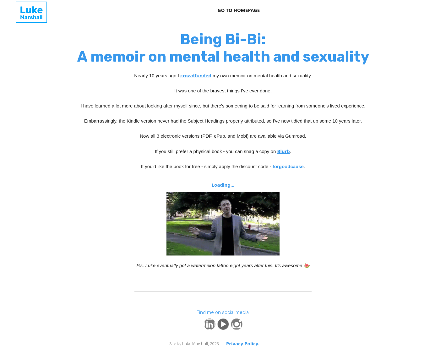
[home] (15, 12)
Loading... (223, 185)
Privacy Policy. (242, 343)
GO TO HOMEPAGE (239, 10)
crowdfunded (195, 75)
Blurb (283, 151)
